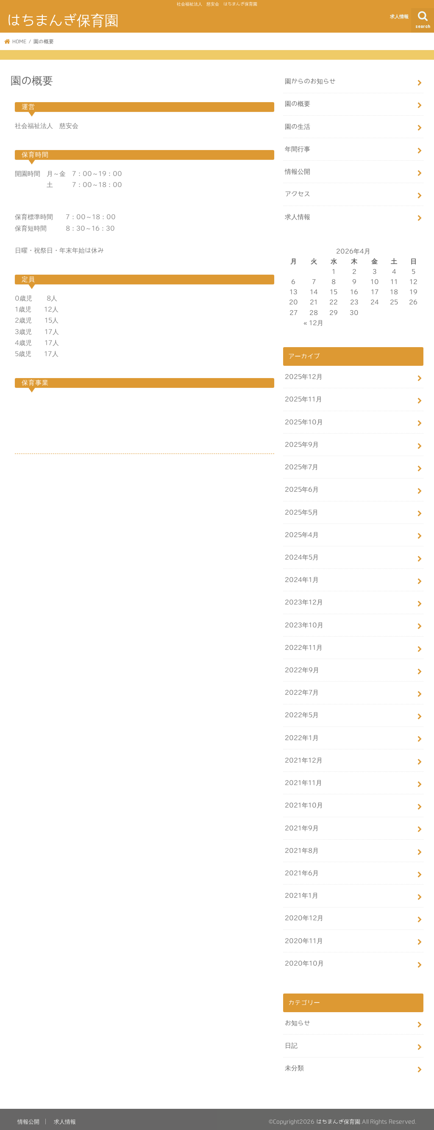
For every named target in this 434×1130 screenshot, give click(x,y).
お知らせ (297, 1018)
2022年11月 (304, 644)
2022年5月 (302, 712)
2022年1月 (302, 734)
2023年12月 (304, 600)
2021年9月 (302, 824)
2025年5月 (301, 510)
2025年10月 (304, 420)
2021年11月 (303, 779)
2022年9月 (302, 667)
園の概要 (297, 103)
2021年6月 (302, 869)
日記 (291, 1041)
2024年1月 (302, 577)
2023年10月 (304, 622)
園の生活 (297, 126)
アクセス (297, 193)
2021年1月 (301, 891)
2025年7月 (301, 465)
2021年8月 (302, 846)
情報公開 (297, 171)
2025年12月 (304, 376)
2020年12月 (304, 913)
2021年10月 (304, 802)
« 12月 (313, 322)
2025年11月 (303, 398)
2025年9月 (302, 443)
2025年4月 (302, 532)
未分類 (294, 1063)
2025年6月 (302, 487)
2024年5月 (302, 555)
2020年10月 (304, 958)
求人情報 (399, 16)
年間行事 (297, 148)
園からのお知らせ (310, 81)
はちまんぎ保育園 (63, 20)
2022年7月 (302, 689)
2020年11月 (304, 936)
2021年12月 (304, 757)
